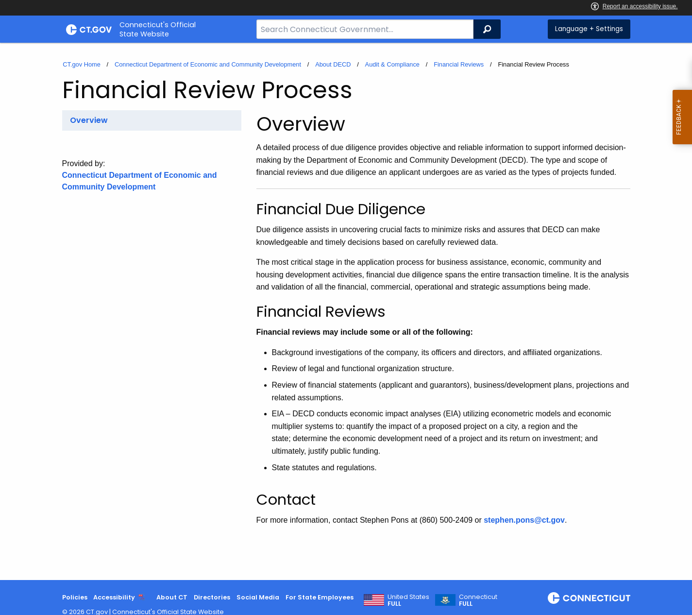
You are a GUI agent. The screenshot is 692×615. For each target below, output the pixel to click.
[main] (346, 311)
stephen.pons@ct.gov (524, 520)
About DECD (333, 64)
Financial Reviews (459, 64)
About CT (171, 597)
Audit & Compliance (392, 64)
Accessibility (114, 597)
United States (408, 600)
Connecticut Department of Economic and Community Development (208, 64)
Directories (212, 597)
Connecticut (478, 600)
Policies (74, 597)
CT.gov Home (82, 64)
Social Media (257, 597)
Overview (89, 120)
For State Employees (320, 597)
